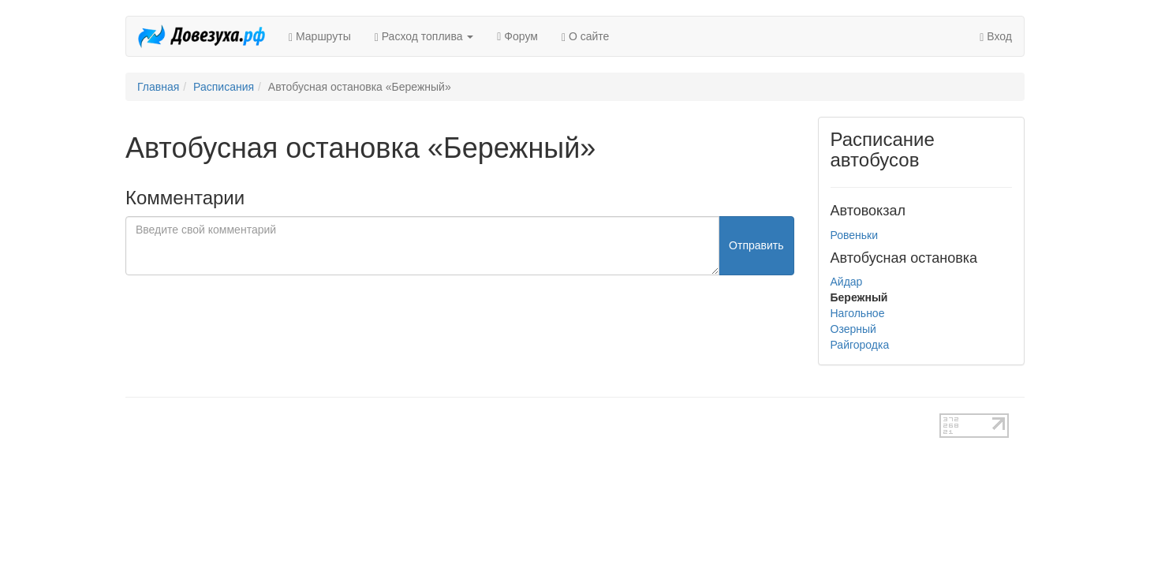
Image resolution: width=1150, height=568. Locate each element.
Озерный (853, 329)
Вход (996, 36)
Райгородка (860, 344)
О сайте (585, 36)
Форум (517, 36)
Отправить (756, 245)
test (519, 421)
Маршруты (320, 36)
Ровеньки (855, 235)
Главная (158, 86)
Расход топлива (424, 36)
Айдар (847, 281)
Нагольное (858, 313)
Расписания (223, 86)
